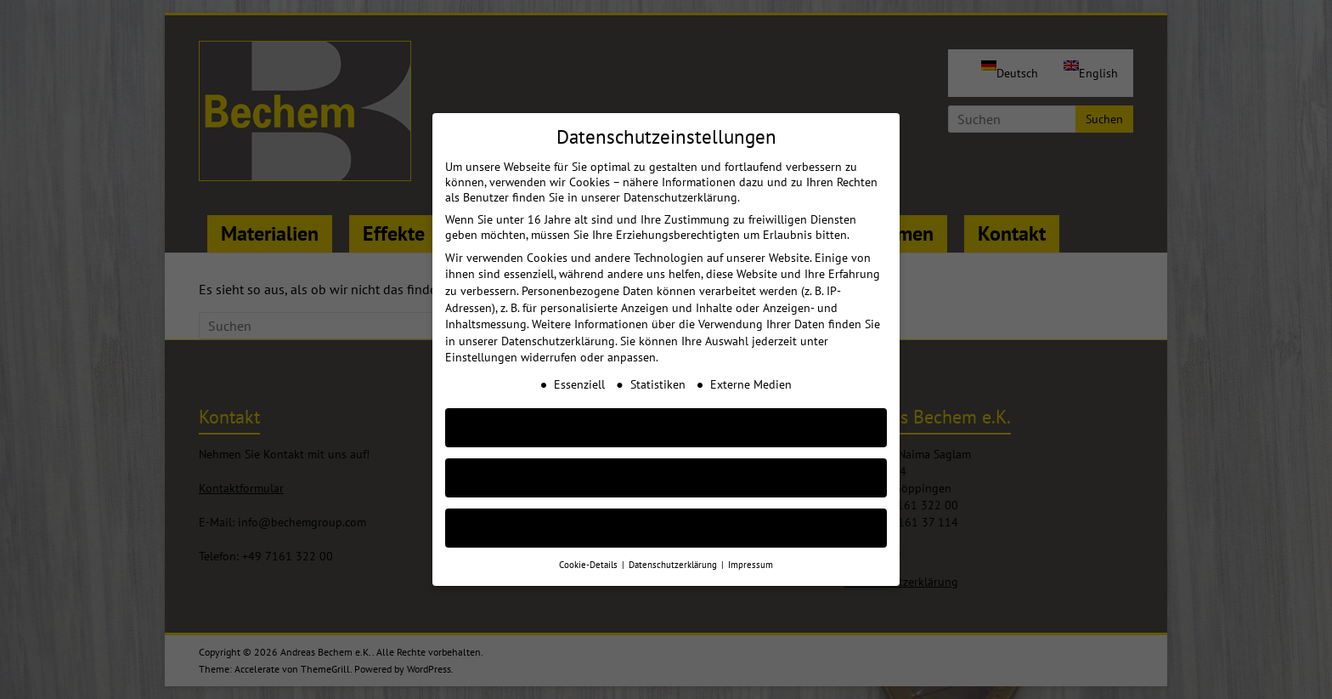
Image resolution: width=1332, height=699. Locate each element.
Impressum (750, 551)
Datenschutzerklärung (558, 327)
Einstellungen (481, 343)
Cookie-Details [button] (589, 551)
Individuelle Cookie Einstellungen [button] (666, 514)
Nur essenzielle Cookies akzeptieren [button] (666, 464)
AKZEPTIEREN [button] (666, 413)
